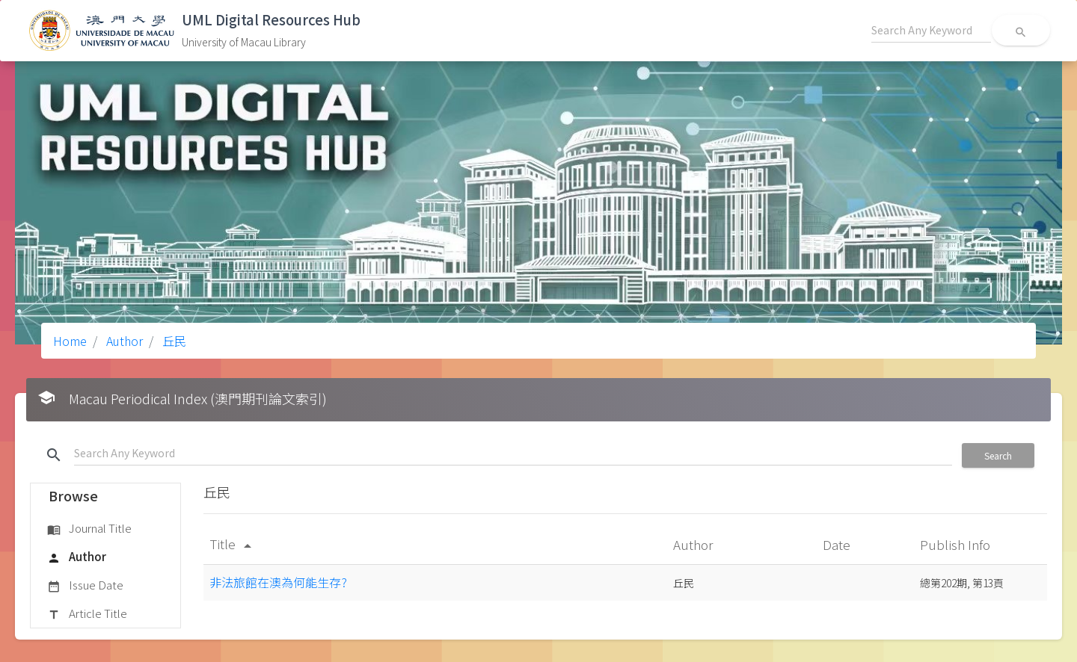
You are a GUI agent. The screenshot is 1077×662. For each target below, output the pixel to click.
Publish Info (956, 544)
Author (123, 341)
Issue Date (85, 586)
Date (838, 544)
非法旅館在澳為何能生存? (278, 582)
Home (70, 341)
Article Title (87, 614)
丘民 (172, 341)
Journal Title (89, 529)
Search (998, 455)
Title (233, 543)
